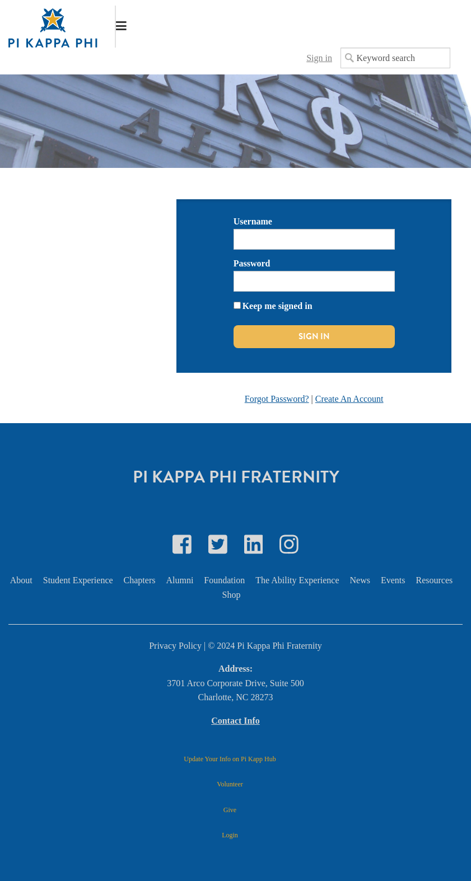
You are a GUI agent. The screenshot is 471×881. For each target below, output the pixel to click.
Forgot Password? (277, 399)
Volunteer (230, 784)
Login (230, 835)
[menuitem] (25, 580)
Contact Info (235, 720)
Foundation (224, 580)
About (21, 580)
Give (229, 810)
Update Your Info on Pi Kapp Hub (230, 759)
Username (253, 221)
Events (393, 580)
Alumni (179, 580)
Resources (434, 580)
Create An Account (349, 399)
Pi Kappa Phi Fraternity (236, 477)
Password (252, 263)
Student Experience (78, 580)
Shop (231, 594)
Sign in (319, 58)
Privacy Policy (175, 645)
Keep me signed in (278, 306)
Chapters (140, 580)
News (360, 580)
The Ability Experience (297, 580)
